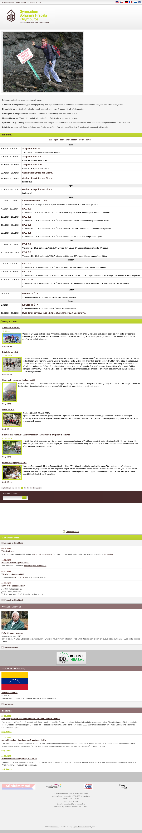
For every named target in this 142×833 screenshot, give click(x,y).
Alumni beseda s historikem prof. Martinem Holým (23, 740)
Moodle (38, 2)
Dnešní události (72, 532)
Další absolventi (11, 647)
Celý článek (7, 346)
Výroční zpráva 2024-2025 (12, 574)
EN (118, 2)
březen (74, 140)
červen (88, 140)
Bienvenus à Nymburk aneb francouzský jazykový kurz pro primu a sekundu (36, 435)
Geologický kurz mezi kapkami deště (18, 380)
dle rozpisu (108, 554)
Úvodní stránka (8, 2)
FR (132, 2)
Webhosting (54, 827)
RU (136, 2)
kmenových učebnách (42, 554)
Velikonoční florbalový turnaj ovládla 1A (19, 759)
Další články (9, 704)
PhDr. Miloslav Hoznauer (12, 633)
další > (38, 488)
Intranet (31, 2)
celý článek (6, 731)
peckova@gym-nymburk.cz (35, 566)
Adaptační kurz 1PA (11, 328)
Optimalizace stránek (81, 827)
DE (127, 2)
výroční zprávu (19, 577)
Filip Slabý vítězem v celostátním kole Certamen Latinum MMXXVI (30, 719)
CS (123, 2)
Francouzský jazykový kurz (14, 462)
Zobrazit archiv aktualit (13, 543)
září (51, 140)
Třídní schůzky (8, 551)
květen (81, 140)
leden (61, 140)
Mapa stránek (21, 2)
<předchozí (6, 488)
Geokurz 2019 (8, 409)
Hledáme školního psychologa (15, 563)
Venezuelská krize (9, 693)
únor (68, 140)
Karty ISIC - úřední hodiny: (13, 586)
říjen (56, 140)
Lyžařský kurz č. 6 (10, 352)
